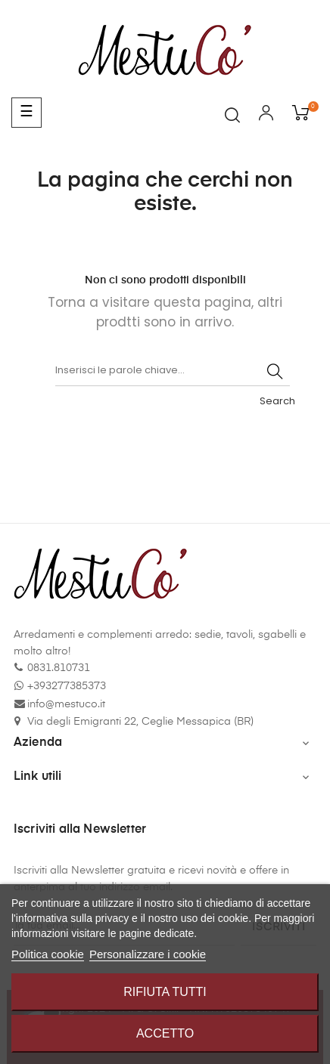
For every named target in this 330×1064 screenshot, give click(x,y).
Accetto (165, 1033)
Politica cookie (47, 954)
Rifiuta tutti (165, 991)
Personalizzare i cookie (147, 954)
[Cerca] (172, 371)
